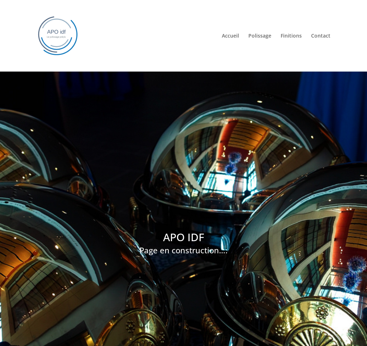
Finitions (291, 36)
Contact (320, 36)
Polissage (259, 36)
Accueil (230, 36)
